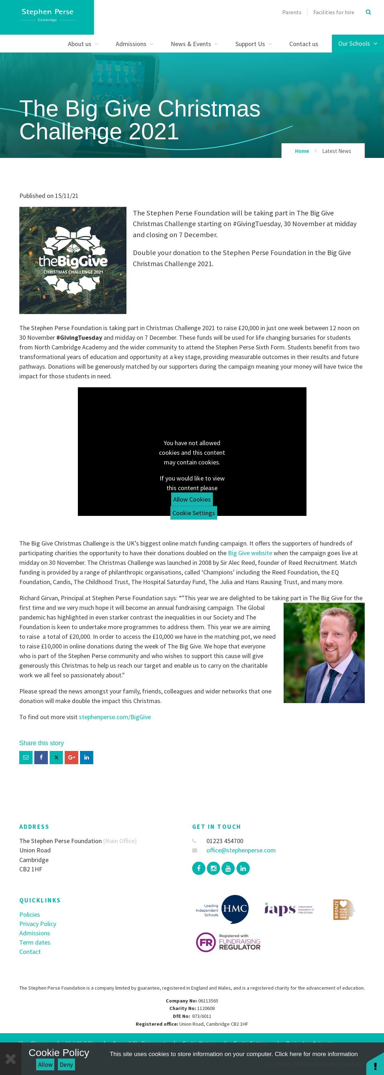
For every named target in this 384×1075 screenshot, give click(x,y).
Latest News (336, 151)
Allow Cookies (192, 499)
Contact (30, 951)
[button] (375, 1063)
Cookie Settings (194, 513)
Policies (29, 914)
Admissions (34, 933)
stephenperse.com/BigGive (115, 717)
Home (302, 151)
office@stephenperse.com (234, 850)
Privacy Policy (37, 924)
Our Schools (358, 43)
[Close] (10, 1058)
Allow (45, 1065)
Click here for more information (316, 1054)
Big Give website (250, 553)
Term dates (34, 942)
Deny (66, 1065)
